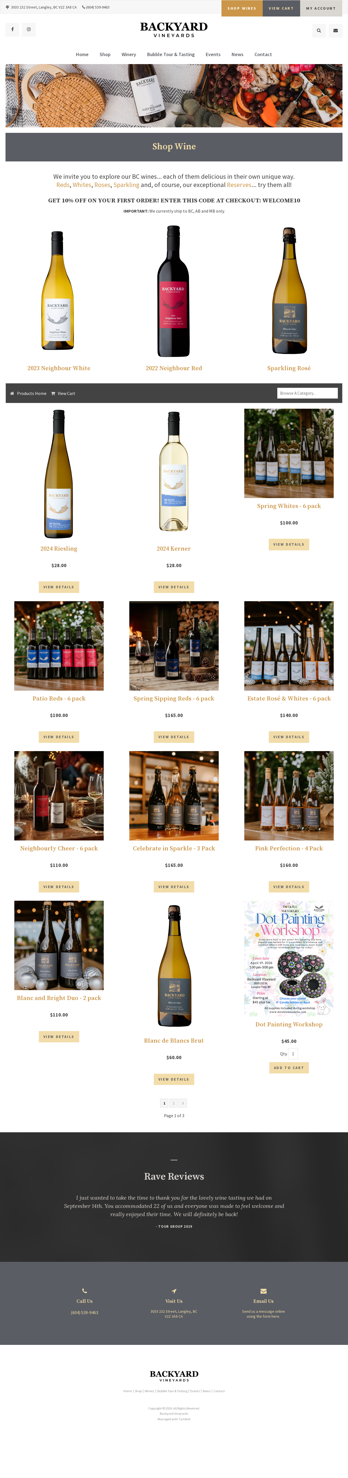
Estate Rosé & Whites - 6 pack (289, 703)
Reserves (239, 184)
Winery (129, 56)
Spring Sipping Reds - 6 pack (174, 703)
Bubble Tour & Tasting (171, 56)
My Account (321, 6)
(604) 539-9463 (97, 7)
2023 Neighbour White (59, 368)
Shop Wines (242, 6)
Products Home (31, 393)
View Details (59, 591)
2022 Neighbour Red (174, 368)
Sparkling (126, 184)
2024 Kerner (174, 548)
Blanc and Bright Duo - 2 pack (59, 1011)
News (237, 56)
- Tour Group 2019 (174, 1244)
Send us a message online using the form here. (263, 1332)
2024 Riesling (58, 548)
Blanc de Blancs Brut (174, 1054)
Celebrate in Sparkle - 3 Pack (174, 857)
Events (213, 56)
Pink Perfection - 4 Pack (289, 857)
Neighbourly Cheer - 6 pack (59, 857)
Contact (263, 56)
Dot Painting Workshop (289, 1038)
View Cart (66, 393)
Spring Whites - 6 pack (289, 505)
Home (82, 56)
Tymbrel (184, 1437)
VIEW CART (281, 6)
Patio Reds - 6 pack (59, 703)
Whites (81, 184)
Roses (102, 184)
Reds (62, 184)
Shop (105, 56)
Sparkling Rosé (289, 368)
